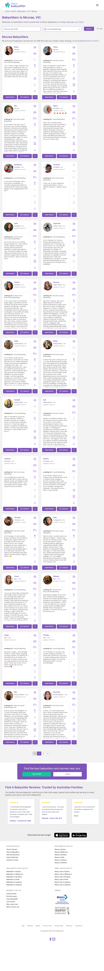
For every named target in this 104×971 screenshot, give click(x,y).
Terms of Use (47, 926)
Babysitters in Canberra (14, 882)
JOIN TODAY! (36, 774)
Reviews (30, 926)
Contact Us (78, 926)
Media (38, 926)
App (23, 926)
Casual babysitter (12, 899)
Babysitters (22, 11)
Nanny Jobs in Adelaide (62, 885)
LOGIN (67, 774)
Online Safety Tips (12, 857)
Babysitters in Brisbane (14, 877)
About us (69, 926)
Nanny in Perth (59, 857)
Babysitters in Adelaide (14, 885)
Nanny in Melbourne (61, 852)
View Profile (10, 97)
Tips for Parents (11, 849)
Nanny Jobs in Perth (61, 879)
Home (7, 11)
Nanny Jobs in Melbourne (63, 874)
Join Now (79, 22)
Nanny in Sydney (60, 849)
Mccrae (34, 11)
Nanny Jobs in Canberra (63, 882)
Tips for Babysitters (12, 852)
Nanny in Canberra (61, 860)
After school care (12, 904)
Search (13, 11)
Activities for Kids (12, 860)
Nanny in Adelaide (61, 862)
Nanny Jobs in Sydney (62, 871)
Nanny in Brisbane (61, 855)
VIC (28, 11)
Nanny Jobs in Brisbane (62, 877)
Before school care (12, 907)
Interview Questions (13, 855)
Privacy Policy (59, 926)
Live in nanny (10, 901)
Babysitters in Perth (12, 879)
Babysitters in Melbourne (14, 874)
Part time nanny (11, 896)
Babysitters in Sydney (13, 871)
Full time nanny (11, 893)
